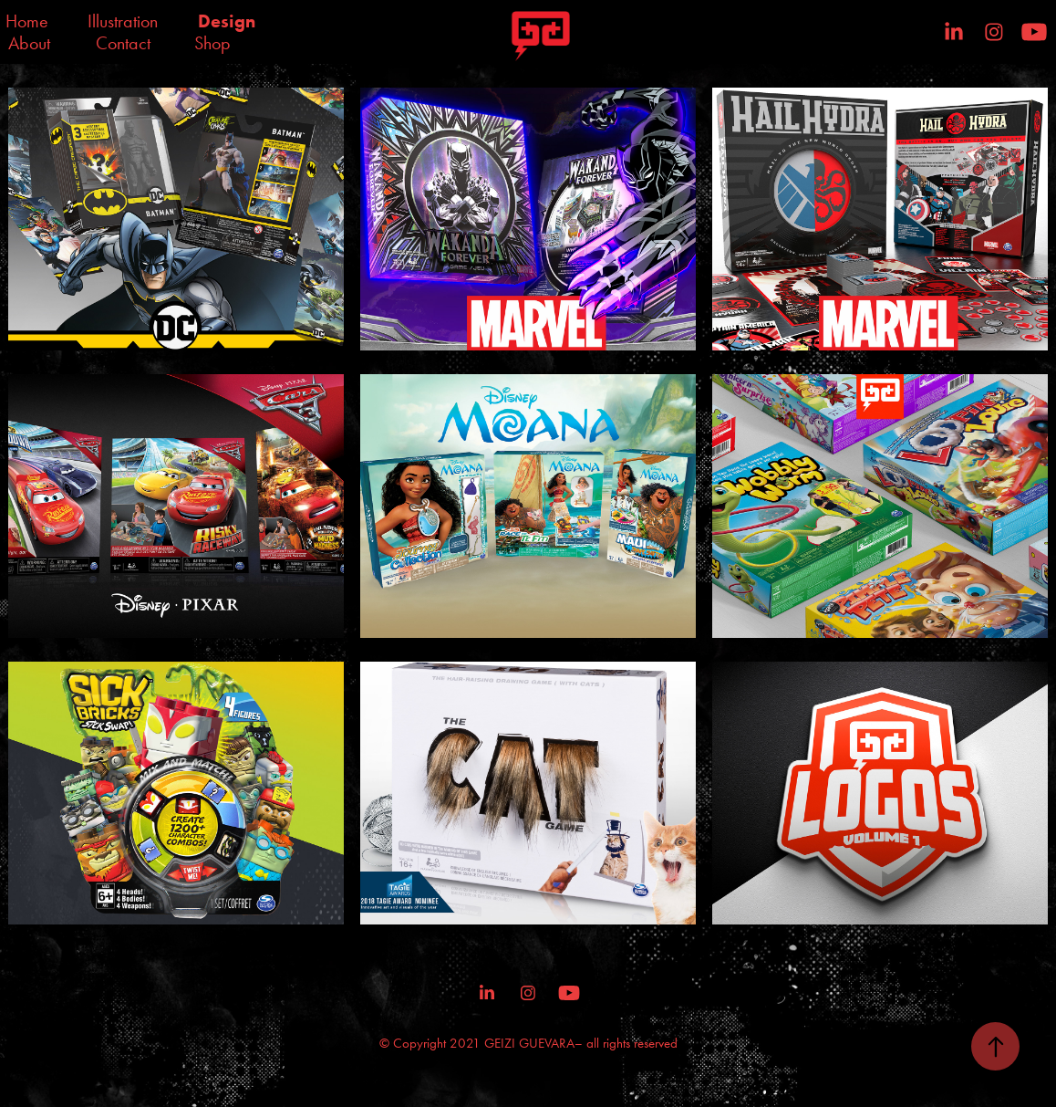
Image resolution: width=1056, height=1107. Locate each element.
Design (226, 21)
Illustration (123, 21)
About (29, 43)
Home (26, 21)
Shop (212, 43)
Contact (123, 43)
